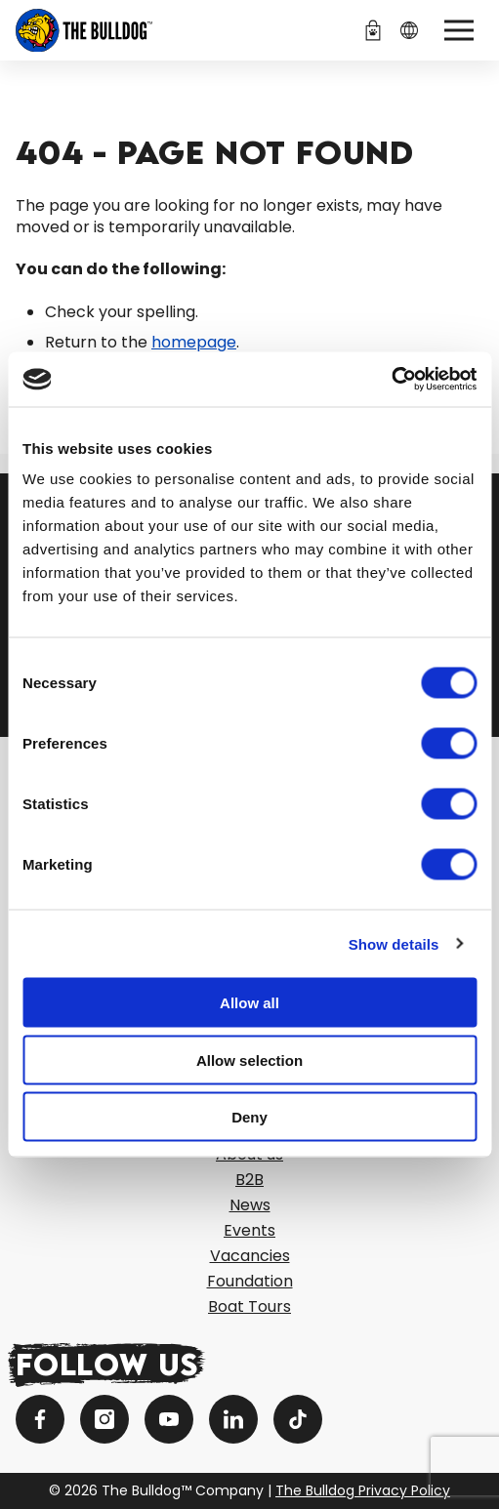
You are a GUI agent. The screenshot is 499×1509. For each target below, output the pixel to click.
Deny (249, 1117)
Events (249, 1230)
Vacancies (250, 1255)
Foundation (250, 1281)
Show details (394, 943)
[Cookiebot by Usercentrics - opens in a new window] (391, 379)
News (249, 1205)
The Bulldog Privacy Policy (362, 1490)
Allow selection (249, 1059)
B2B (249, 1179)
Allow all (249, 1003)
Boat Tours (249, 1306)
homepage (193, 342)
